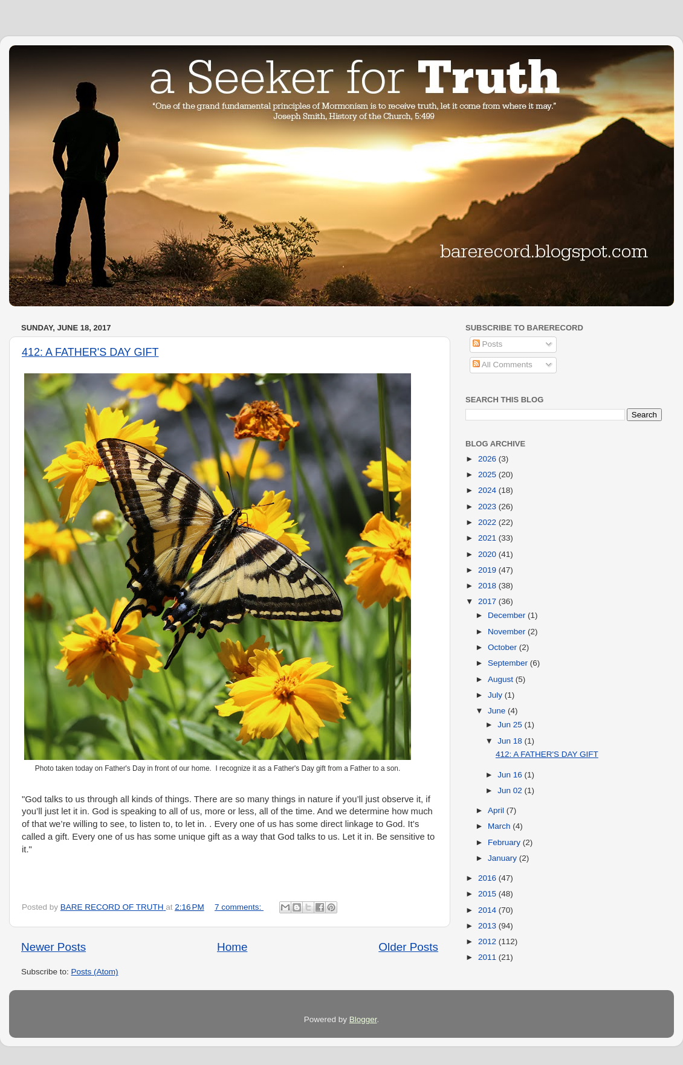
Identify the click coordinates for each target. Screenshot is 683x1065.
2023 (488, 506)
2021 (488, 537)
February (505, 842)
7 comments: (239, 907)
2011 (488, 957)
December (508, 615)
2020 (488, 554)
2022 (488, 522)
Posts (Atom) (94, 971)
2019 (488, 569)
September (509, 663)
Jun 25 (510, 724)
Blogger (363, 1019)
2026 (488, 458)
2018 (488, 585)
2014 (488, 910)
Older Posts (408, 947)
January (503, 858)
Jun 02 (510, 790)
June (498, 710)
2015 (488, 893)
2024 (488, 490)
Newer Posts (53, 947)
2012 (488, 941)
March (500, 826)
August (502, 679)
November (508, 631)
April (497, 810)
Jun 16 (510, 774)
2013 (488, 925)
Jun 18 (510, 740)
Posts (488, 344)
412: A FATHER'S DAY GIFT (90, 352)
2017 (488, 601)
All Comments (502, 364)
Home (232, 947)
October (503, 647)
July (496, 695)
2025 (488, 474)
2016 (488, 878)
